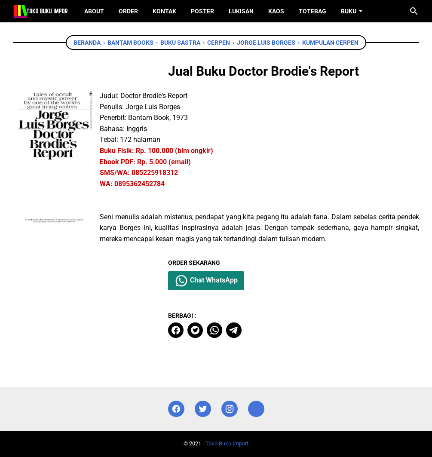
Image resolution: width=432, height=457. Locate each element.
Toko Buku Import (226, 443)
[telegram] (234, 330)
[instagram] (229, 409)
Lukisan (241, 11)
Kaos (276, 11)
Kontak (164, 11)
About (94, 11)
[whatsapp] (214, 330)
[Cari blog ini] (414, 11)
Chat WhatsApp (206, 281)
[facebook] (176, 330)
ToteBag (312, 11)
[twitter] (195, 330)
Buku (348, 11)
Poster (202, 11)
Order (128, 11)
